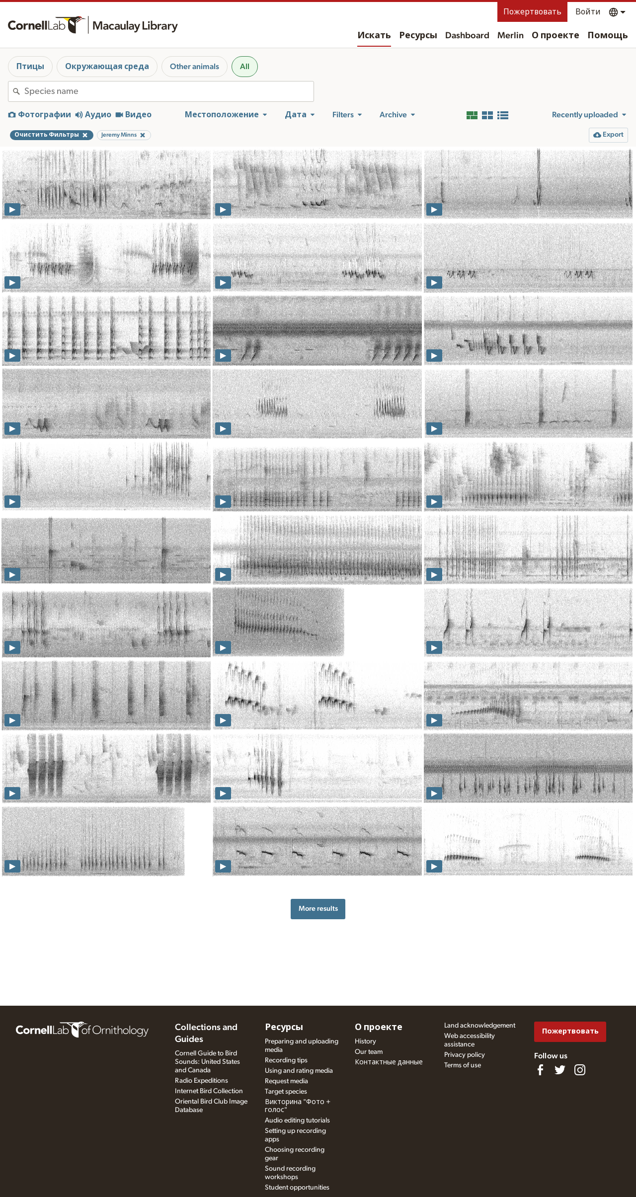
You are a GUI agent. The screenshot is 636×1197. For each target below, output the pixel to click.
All (244, 67)
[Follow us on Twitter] (560, 1070)
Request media (286, 1081)
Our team (369, 1051)
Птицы (30, 67)
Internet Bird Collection (209, 1091)
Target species (286, 1091)
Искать (374, 35)
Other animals (194, 67)
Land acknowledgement (479, 1025)
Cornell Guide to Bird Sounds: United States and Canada (207, 1062)
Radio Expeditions (201, 1080)
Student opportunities (297, 1187)
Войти (588, 12)
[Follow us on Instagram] (580, 1070)
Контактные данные (389, 1062)
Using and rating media (299, 1070)
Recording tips (286, 1060)
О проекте (555, 35)
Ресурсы (418, 35)
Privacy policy (464, 1054)
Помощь (607, 35)
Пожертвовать (532, 12)
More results (318, 908)
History (365, 1041)
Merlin (510, 35)
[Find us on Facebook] (540, 1070)
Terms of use (462, 1065)
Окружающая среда (107, 67)
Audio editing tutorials (297, 1120)
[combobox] (169, 91)
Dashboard (467, 35)
